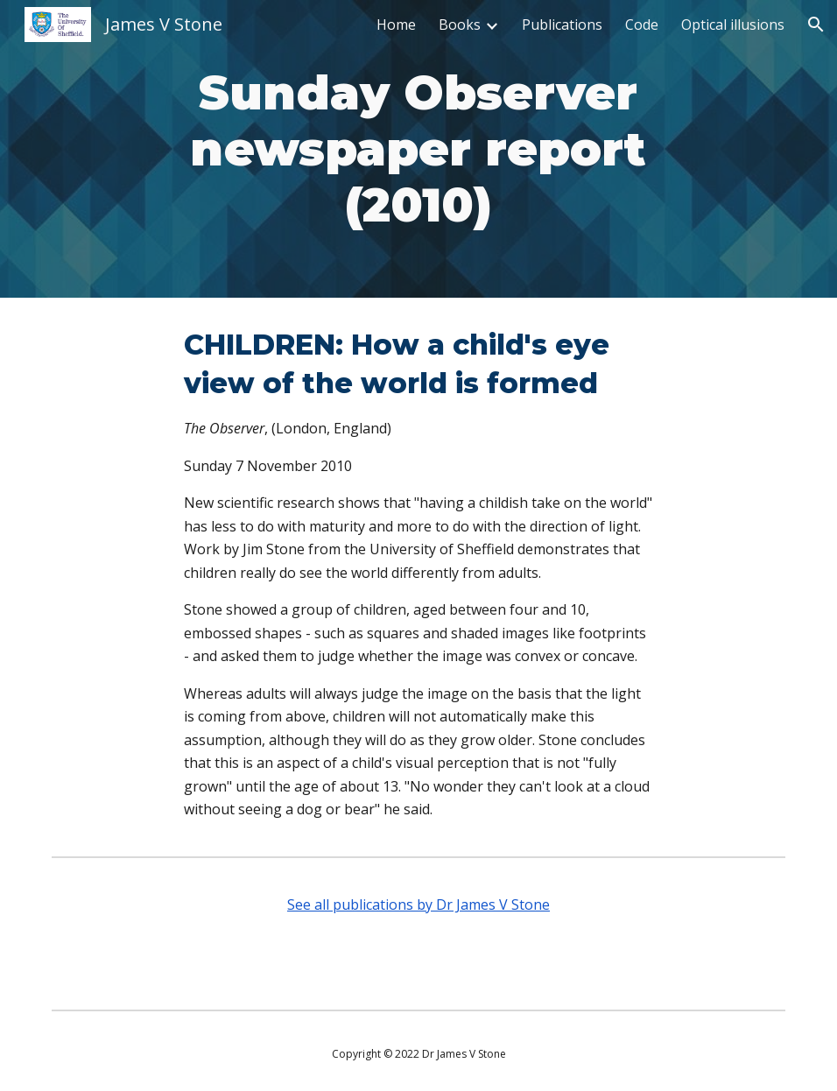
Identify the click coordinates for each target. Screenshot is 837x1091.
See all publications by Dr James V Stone (418, 904)
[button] (816, 25)
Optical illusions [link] (732, 24)
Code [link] (641, 24)
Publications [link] (562, 24)
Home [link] (396, 24)
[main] (418, 149)
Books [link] (460, 24)
